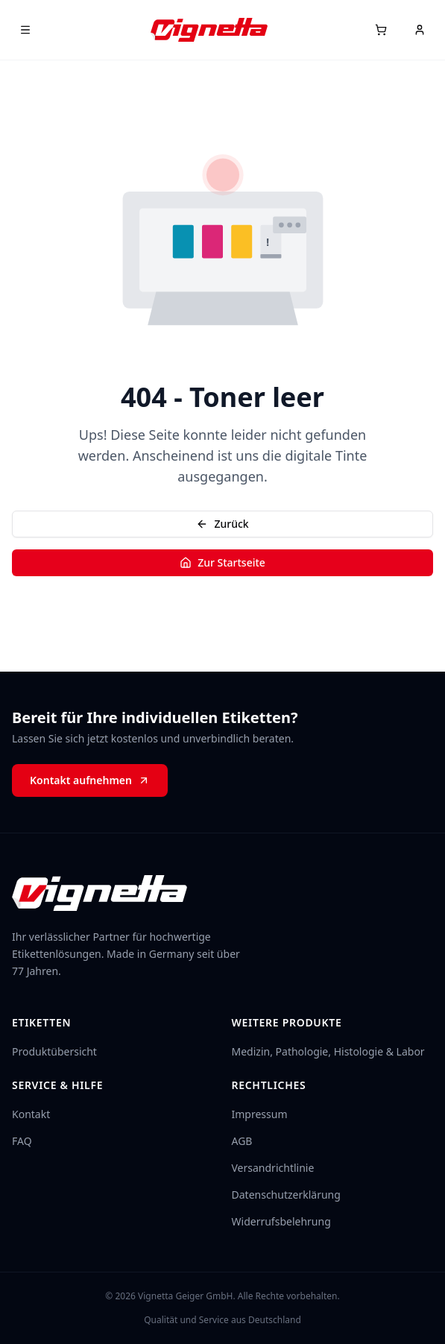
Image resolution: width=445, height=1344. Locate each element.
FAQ (22, 1141)
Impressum (260, 1114)
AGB (242, 1141)
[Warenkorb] (380, 29)
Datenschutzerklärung (286, 1194)
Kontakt (31, 1114)
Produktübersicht (54, 1051)
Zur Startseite (222, 562)
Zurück (222, 524)
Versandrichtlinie (273, 1168)
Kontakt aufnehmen (90, 780)
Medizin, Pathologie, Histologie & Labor (328, 1051)
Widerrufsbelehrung (281, 1221)
